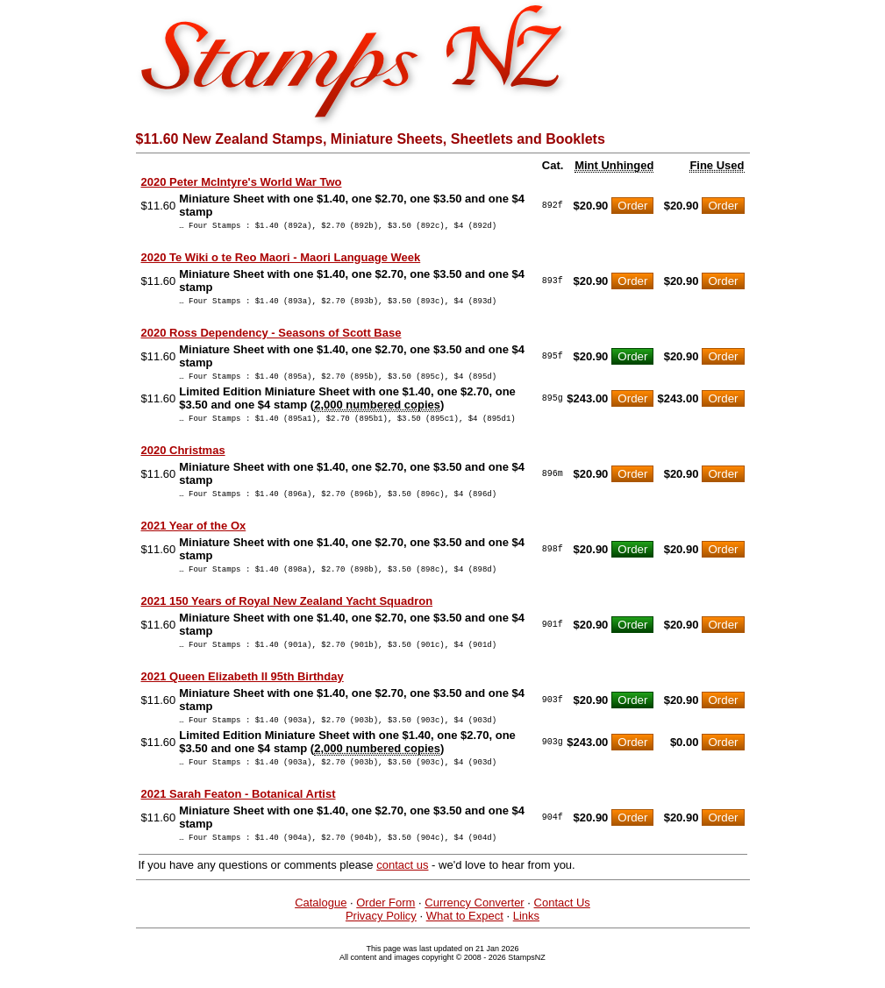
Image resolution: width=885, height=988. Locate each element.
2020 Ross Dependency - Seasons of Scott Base (271, 338)
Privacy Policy (381, 942)
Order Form (385, 928)
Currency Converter (474, 928)
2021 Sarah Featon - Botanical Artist (238, 817)
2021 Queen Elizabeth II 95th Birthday (242, 694)
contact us (402, 891)
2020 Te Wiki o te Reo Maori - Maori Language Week (281, 260)
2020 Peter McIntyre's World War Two (241, 181)
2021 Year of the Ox (193, 538)
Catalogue (320, 928)
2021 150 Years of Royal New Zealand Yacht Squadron (287, 616)
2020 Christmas (183, 460)
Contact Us (562, 928)
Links (526, 942)
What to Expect (464, 942)
